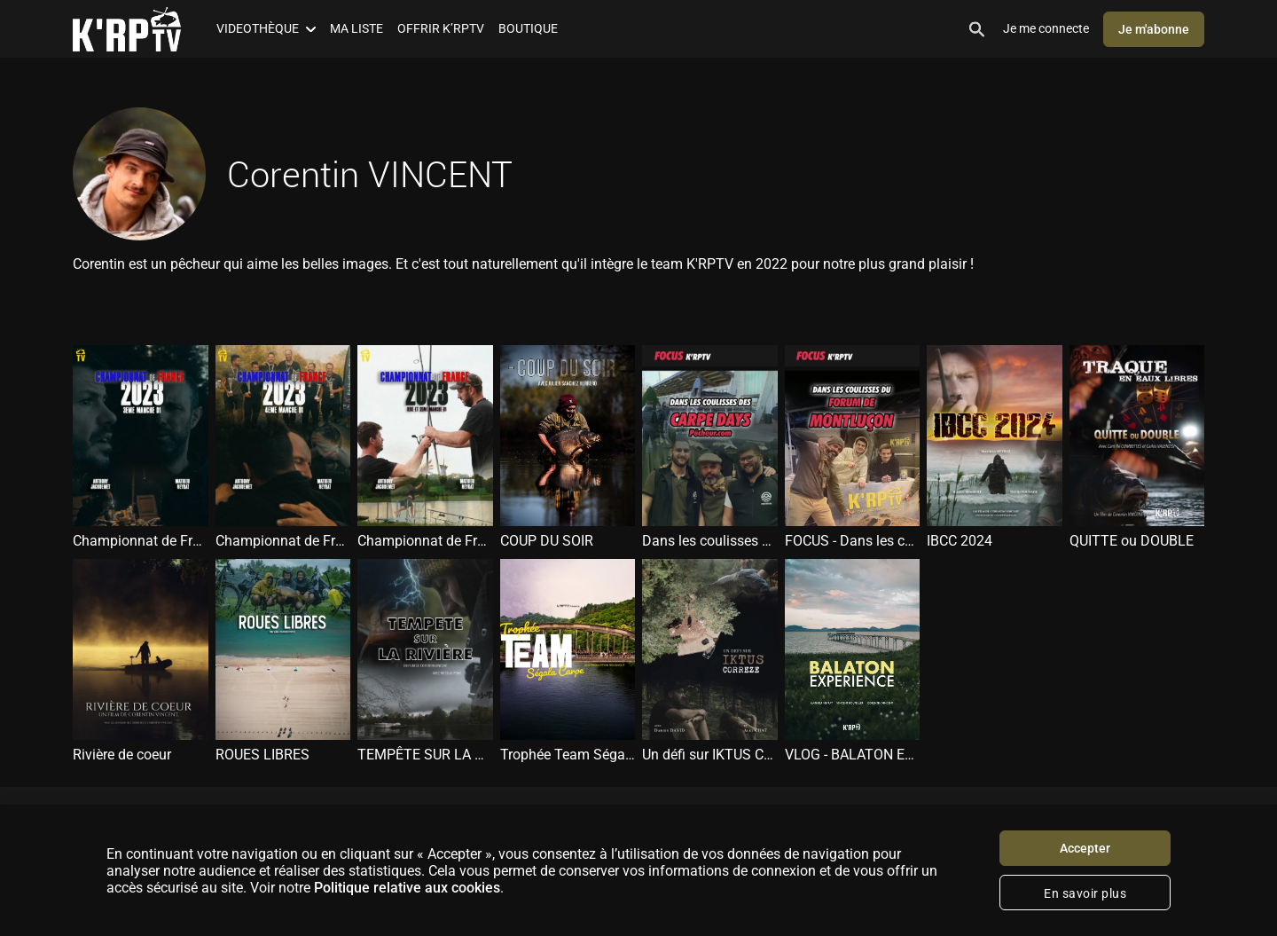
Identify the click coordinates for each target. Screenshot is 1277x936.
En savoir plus (1085, 893)
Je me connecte (1046, 28)
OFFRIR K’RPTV (440, 28)
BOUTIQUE (528, 28)
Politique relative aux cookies (407, 887)
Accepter (1085, 848)
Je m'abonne (1153, 29)
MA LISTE (356, 28)
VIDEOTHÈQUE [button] (266, 28)
